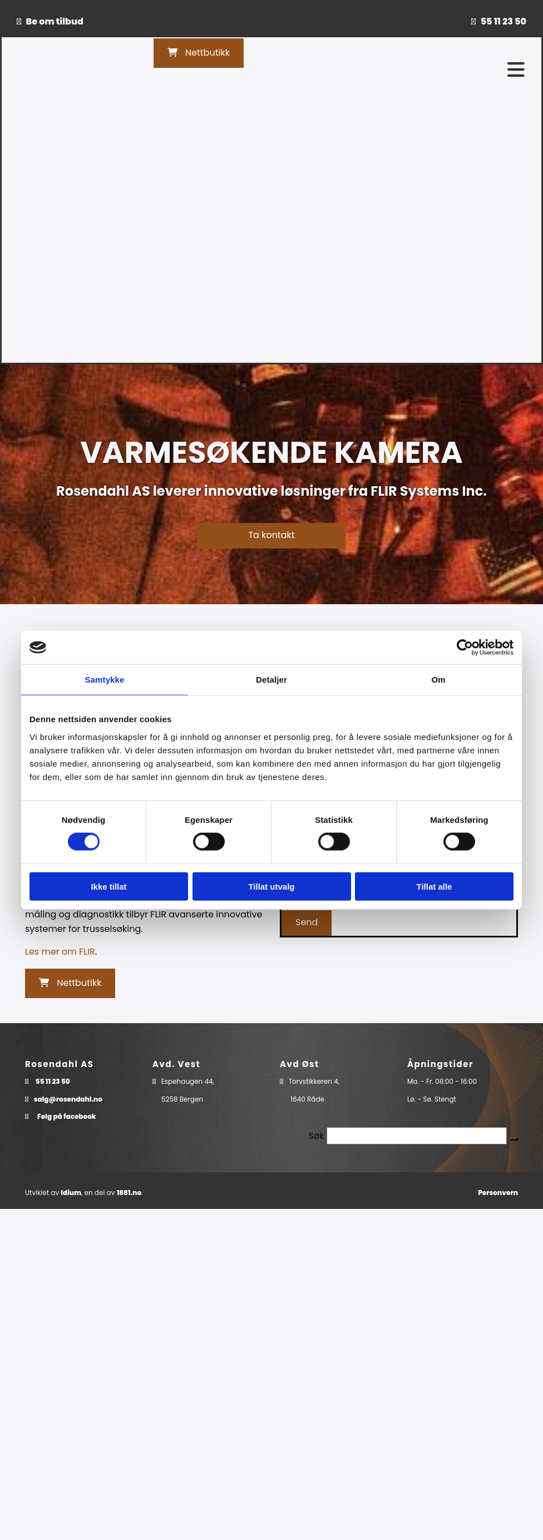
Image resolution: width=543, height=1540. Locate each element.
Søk (316, 1135)
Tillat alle (434, 886)
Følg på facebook (66, 1116)
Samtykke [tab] (105, 679)
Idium (71, 1192)
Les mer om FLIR (60, 951)
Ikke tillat (108, 886)
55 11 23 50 (503, 21)
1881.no (129, 1192)
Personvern (498, 1192)
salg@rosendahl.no (68, 1099)
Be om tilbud (54, 21)
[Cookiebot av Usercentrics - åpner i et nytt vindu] (465, 647)
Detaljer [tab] (271, 679)
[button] (199, 53)
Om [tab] (438, 679)
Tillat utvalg (271, 886)
